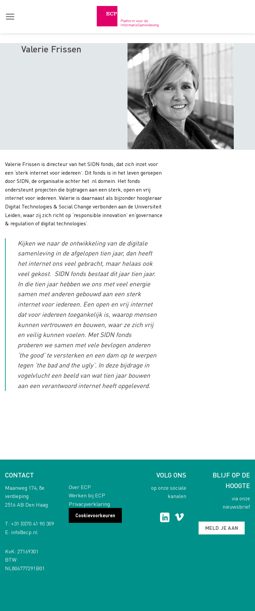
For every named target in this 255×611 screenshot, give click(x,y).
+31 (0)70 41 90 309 (32, 523)
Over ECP (80, 486)
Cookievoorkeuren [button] (95, 515)
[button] (10, 16)
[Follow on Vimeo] (179, 518)
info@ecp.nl (24, 531)
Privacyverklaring (89, 503)
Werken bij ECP (87, 495)
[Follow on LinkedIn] (165, 518)
